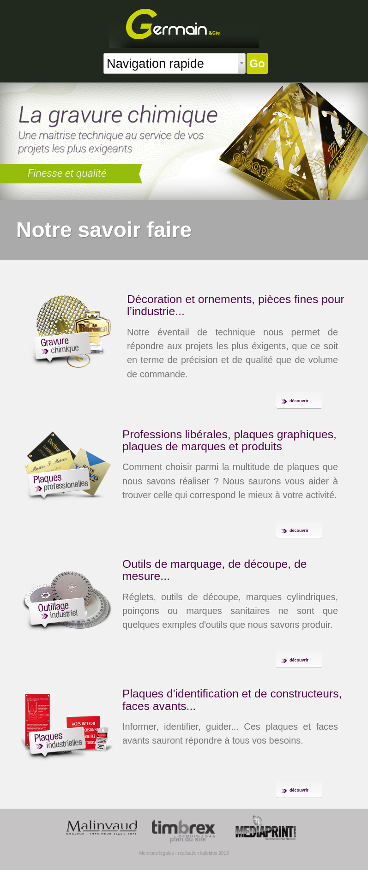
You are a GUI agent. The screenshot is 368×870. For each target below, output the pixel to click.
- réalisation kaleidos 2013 (202, 853)
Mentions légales (156, 853)
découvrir (299, 401)
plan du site (188, 839)
